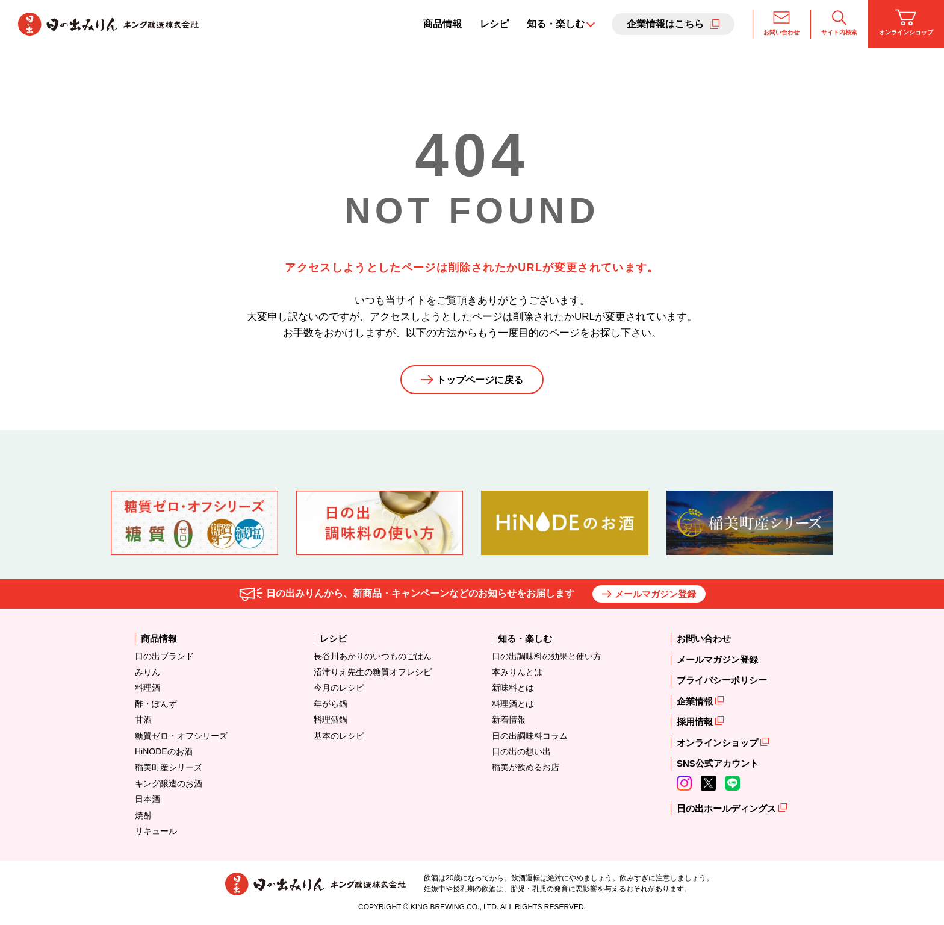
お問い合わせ (781, 22)
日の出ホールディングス (727, 808)
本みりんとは (517, 672)
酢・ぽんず (156, 704)
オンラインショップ (906, 22)
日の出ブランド (164, 656)
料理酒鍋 (330, 720)
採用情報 (696, 722)
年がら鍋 (330, 704)
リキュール (156, 831)
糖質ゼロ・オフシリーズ (181, 736)
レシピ (494, 24)
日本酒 (147, 799)
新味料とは (513, 688)
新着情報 (509, 720)
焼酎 (143, 815)
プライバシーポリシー (722, 681)
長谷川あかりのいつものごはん (373, 656)
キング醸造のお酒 (168, 783)
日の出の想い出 (521, 751)
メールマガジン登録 (655, 594)
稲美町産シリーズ (168, 768)
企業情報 (696, 701)
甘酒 (143, 720)
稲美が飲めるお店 (525, 768)
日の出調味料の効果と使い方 (546, 656)
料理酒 (147, 688)
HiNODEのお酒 (164, 751)
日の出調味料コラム (530, 736)
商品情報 (442, 24)
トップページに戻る (479, 380)
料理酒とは (513, 704)
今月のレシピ (339, 688)
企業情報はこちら (665, 24)
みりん (147, 672)
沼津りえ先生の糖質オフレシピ (373, 672)
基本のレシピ (339, 736)
